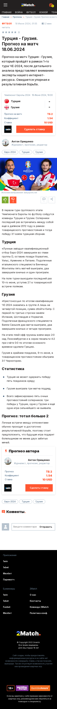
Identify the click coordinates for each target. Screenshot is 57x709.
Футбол (31, 12)
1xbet (6, 567)
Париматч (8, 579)
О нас (33, 594)
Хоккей (43, 12)
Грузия (39, 152)
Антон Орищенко (22, 141)
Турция (25, 152)
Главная (6, 12)
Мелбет (7, 573)
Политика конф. (39, 613)
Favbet (6, 607)
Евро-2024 (10, 152)
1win (5, 561)
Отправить (46, 527)
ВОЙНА (19, 12)
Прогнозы (17, 17)
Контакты (35, 601)
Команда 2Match (39, 607)
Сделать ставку (34, 129)
